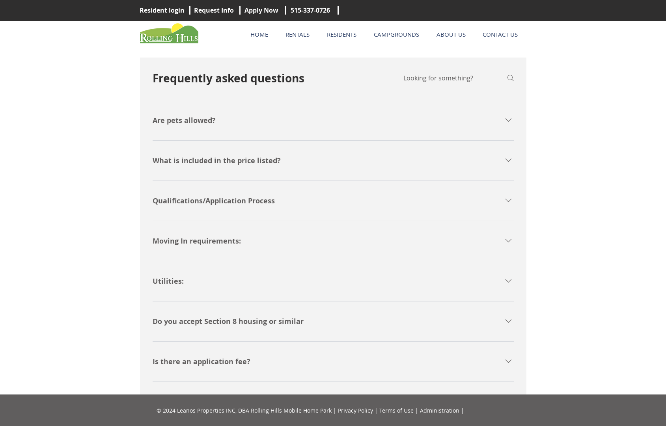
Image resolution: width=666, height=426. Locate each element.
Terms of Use (396, 410)
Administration (439, 410)
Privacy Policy (355, 410)
